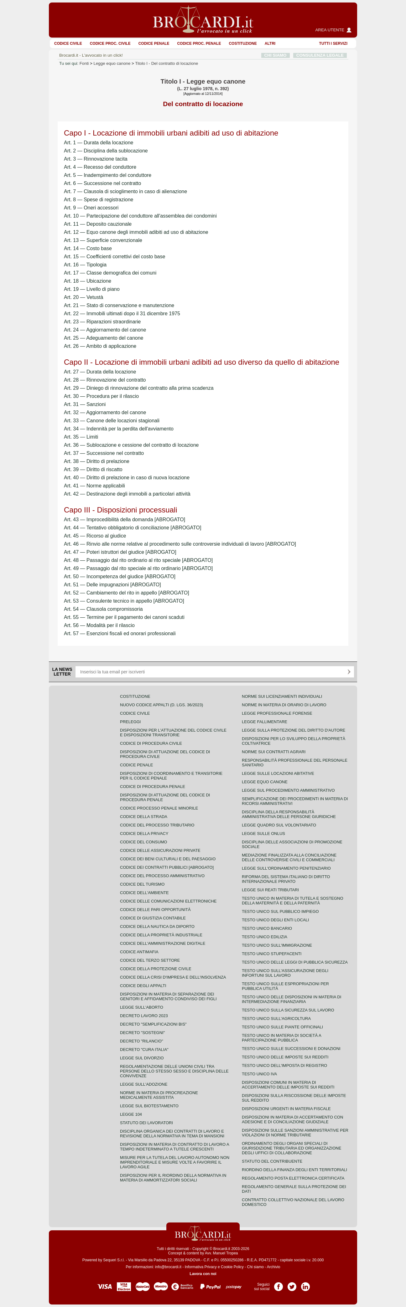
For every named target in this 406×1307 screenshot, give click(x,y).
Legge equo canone (112, 63)
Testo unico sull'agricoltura (276, 1018)
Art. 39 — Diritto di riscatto (93, 469)
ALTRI (270, 43)
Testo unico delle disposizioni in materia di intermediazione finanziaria (291, 999)
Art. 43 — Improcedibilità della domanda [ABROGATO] (124, 519)
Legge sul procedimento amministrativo (288, 790)
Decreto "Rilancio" (141, 1041)
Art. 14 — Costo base (88, 248)
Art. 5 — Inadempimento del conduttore (107, 175)
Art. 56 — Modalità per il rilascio (99, 625)
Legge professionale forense (277, 713)
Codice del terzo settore (150, 960)
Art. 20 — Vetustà (83, 297)
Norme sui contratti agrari (273, 751)
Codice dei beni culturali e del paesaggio (168, 859)
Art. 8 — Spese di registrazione (98, 199)
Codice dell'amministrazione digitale (162, 943)
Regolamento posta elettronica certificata (293, 1178)
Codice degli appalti (143, 985)
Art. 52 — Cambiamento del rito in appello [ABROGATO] (126, 592)
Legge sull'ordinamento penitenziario (286, 868)
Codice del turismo (142, 884)
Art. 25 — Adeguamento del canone (103, 338)
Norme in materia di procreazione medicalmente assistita (159, 1095)
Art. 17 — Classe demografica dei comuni (110, 272)
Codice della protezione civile (155, 968)
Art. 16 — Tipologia (85, 264)
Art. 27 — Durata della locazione (100, 371)
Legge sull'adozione (143, 1084)
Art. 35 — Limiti (81, 437)
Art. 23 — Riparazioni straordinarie (102, 321)
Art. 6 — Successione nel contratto (102, 183)
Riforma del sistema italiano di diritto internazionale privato (286, 879)
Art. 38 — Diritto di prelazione (96, 461)
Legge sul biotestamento (149, 1106)
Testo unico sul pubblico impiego (280, 911)
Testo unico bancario (267, 928)
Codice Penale (153, 43)
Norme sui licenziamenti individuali (282, 696)
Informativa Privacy (201, 1267)
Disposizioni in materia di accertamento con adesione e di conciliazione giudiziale (292, 1119)
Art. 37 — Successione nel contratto (104, 453)
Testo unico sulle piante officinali (282, 1027)
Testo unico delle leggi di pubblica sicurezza (295, 962)
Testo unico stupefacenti (271, 953)
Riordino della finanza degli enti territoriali (294, 1169)
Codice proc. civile (110, 43)
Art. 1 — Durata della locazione (98, 142)
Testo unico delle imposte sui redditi (285, 1057)
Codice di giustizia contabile (153, 918)
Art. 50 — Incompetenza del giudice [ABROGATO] (119, 576)
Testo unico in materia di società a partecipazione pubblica (281, 1037)
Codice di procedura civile (151, 743)
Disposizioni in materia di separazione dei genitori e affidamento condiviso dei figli (168, 996)
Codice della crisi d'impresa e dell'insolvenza (173, 977)
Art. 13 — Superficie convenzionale (103, 240)
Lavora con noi (203, 1274)
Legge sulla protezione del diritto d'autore (293, 730)
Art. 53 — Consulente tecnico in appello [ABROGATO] (124, 601)
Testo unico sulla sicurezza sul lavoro (288, 1010)
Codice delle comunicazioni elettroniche (168, 901)
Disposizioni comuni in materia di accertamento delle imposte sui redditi (288, 1084)
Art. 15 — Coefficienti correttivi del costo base (114, 256)
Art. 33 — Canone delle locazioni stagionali (111, 420)
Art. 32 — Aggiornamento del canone (105, 412)
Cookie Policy (232, 1267)
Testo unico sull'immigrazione (277, 945)
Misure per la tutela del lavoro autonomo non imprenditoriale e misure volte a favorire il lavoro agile (174, 1162)
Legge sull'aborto (141, 1007)
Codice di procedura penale (152, 786)
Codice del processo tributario (157, 825)
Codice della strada (143, 816)
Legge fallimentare (264, 721)
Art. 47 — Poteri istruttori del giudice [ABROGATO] (120, 552)
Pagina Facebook (278, 1284)
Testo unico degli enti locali (275, 920)
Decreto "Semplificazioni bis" (153, 1024)
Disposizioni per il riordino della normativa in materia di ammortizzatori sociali (173, 1177)
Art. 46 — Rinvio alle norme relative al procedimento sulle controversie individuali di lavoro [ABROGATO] (180, 544)
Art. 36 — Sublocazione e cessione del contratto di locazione (131, 445)
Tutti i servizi (333, 43)
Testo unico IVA (259, 1074)
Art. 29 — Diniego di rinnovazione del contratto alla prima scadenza (139, 388)
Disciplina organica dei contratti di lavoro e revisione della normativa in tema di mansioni (172, 1133)
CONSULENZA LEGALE (320, 55)
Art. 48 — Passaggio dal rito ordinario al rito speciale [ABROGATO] (138, 560)
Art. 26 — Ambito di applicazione (100, 346)
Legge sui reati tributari (270, 890)
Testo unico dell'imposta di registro (284, 1065)
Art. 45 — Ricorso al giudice (95, 535)
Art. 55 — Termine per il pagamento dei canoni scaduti (124, 617)
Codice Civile (68, 43)
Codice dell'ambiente (144, 892)
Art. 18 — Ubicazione (87, 281)
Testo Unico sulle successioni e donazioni (291, 1048)
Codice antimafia (139, 951)
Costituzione (243, 43)
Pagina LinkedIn (305, 1284)
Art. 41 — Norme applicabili (94, 485)
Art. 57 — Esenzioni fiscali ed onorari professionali (120, 633)
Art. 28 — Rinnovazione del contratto (105, 380)
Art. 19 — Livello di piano (92, 289)
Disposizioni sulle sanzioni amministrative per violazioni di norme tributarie (295, 1132)
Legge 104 (131, 1114)
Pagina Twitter (292, 1284)
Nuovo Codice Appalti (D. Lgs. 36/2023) (161, 704)
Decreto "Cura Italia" (144, 1049)
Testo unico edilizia (264, 936)
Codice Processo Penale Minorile (159, 808)
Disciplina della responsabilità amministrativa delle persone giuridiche (289, 814)
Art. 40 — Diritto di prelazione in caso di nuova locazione (127, 477)
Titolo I (166, 63)
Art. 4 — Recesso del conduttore (100, 167)
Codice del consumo (143, 842)
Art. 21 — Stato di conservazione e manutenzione (119, 305)
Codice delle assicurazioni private (160, 850)
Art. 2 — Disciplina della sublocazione (106, 150)
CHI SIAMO (275, 55)
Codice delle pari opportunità (155, 909)
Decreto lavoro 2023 (144, 1015)
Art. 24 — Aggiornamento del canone (105, 329)
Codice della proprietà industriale (161, 935)
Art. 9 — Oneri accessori (91, 207)
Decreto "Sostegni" (142, 1032)
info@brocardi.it (168, 1267)
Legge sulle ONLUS (263, 833)
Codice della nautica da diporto (157, 926)
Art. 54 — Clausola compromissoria (103, 609)
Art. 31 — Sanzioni (85, 404)
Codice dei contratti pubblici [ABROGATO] (167, 867)
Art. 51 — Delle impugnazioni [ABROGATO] (112, 584)
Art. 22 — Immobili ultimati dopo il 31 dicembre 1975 (122, 313)
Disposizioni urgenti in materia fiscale (286, 1108)
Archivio (273, 1267)
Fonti (84, 63)
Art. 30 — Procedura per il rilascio (101, 396)
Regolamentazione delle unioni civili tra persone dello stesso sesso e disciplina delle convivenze (174, 1071)
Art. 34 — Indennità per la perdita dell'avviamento (119, 428)
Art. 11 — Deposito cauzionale (98, 224)
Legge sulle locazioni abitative (278, 773)
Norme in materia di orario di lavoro (284, 704)
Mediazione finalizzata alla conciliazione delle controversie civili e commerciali (289, 857)
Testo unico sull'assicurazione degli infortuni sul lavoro (285, 973)
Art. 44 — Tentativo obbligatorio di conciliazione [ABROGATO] (132, 527)
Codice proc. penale (199, 43)
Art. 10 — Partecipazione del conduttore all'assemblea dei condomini (140, 216)
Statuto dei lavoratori (146, 1122)
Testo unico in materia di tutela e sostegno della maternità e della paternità (292, 900)
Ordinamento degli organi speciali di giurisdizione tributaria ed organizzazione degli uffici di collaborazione (291, 1148)
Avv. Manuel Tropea (221, 1253)
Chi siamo (255, 1267)
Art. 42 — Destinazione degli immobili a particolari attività (127, 494)
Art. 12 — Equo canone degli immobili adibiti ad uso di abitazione (136, 232)
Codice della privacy (144, 833)
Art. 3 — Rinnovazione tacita (96, 159)
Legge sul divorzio (142, 1058)
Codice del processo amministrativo (162, 875)
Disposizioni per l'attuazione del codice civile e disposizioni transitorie (173, 732)
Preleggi (130, 721)
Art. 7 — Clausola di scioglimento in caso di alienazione (125, 191)
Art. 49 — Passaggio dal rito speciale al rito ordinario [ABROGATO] (138, 568)
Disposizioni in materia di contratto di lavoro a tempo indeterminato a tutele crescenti (174, 1146)
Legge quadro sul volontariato (279, 825)
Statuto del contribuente (272, 1161)
